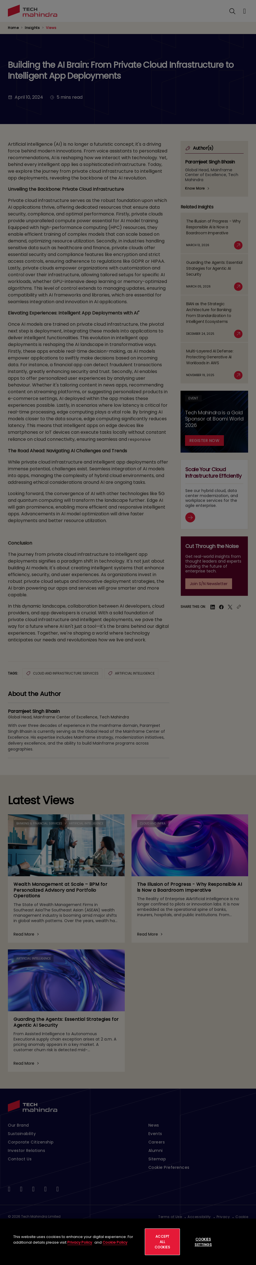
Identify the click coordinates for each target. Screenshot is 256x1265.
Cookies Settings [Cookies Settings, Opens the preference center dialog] (203, 1242)
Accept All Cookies (162, 1242)
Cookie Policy (115, 1242)
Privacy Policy (79, 1242)
